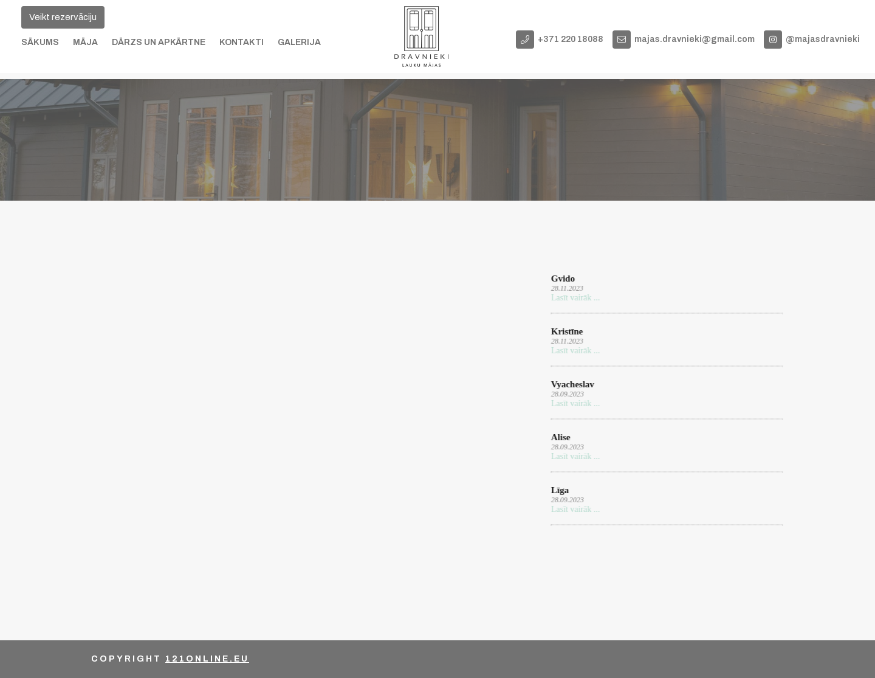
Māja (85, 42)
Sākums (40, 42)
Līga (559, 490)
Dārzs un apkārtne (158, 42)
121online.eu (207, 658)
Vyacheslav (571, 384)
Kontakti (241, 42)
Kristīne (566, 331)
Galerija (299, 42)
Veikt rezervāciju (63, 17)
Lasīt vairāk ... (574, 297)
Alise (559, 437)
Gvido (562, 278)
